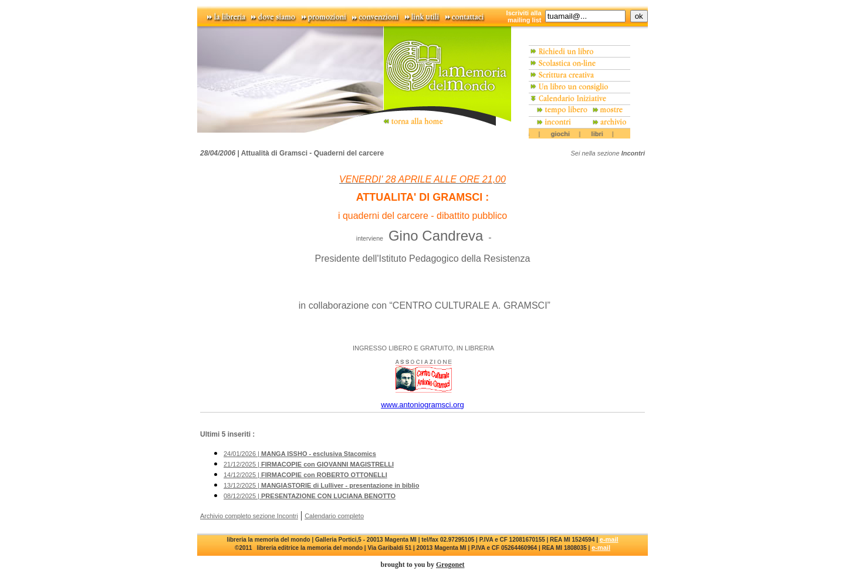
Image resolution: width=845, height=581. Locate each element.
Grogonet (450, 564)
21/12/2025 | (309, 464)
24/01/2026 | (300, 453)
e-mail (609, 539)
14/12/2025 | (305, 474)
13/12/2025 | (321, 485)
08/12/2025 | (310, 495)
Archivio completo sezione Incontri (249, 515)
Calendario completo (334, 515)
